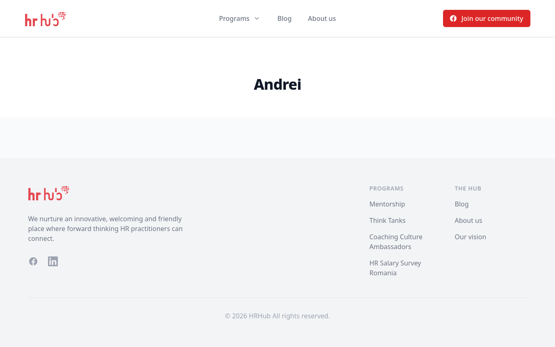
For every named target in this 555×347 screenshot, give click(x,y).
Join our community (486, 18)
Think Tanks (388, 220)
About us (322, 18)
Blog (284, 18)
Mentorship (387, 204)
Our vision (470, 236)
